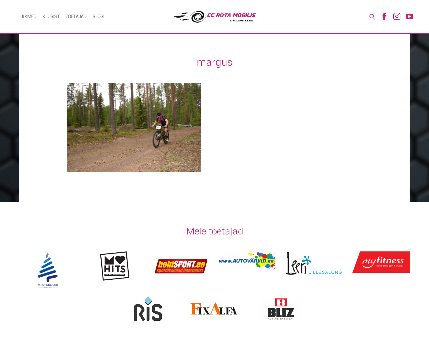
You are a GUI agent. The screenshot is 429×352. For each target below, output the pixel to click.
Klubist (50, 16)
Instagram (397, 16)
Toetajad (76, 16)
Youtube (409, 16)
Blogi (98, 16)
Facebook (384, 16)
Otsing (372, 16)
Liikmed (27, 16)
